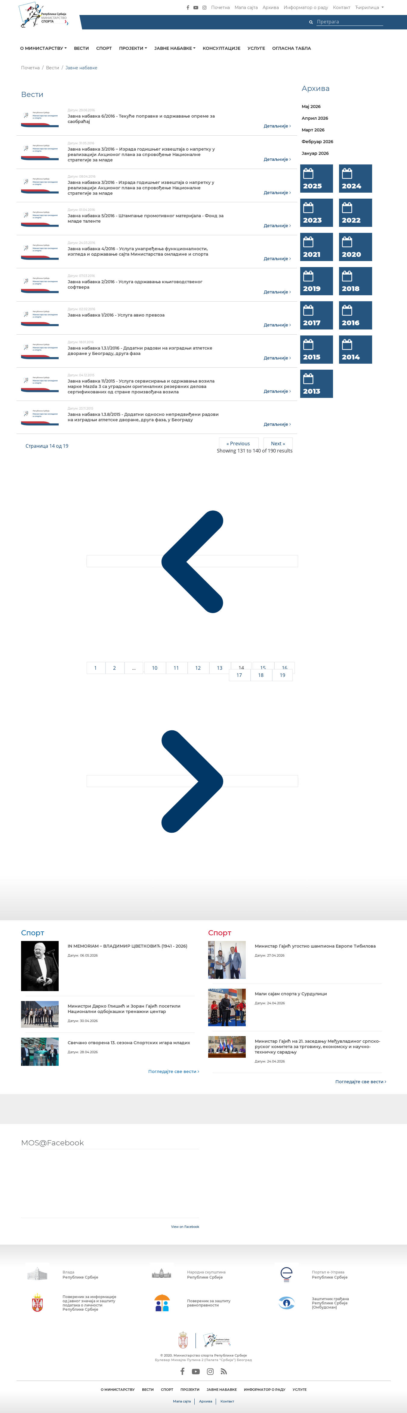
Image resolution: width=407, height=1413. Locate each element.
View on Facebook (185, 1226)
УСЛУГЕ (300, 1389)
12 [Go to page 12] (198, 667)
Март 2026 (313, 130)
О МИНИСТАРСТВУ (118, 1389)
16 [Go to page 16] (284, 667)
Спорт (104, 48)
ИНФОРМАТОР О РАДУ (264, 1389)
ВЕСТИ (148, 1389)
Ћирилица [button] (367, 7)
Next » (278, 443)
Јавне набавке (173, 48)
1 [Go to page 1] (96, 667)
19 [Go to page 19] (282, 675)
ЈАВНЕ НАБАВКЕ (222, 1389)
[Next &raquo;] (192, 781)
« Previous (239, 443)
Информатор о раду (306, 7)
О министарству (42, 48)
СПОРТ (167, 1389)
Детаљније (277, 126)
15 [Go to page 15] (263, 667)
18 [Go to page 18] (261, 675)
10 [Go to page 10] (155, 667)
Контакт (341, 7)
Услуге (256, 48)
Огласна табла (291, 48)
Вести (81, 48)
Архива (271, 7)
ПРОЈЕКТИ (189, 1389)
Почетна (220, 7)
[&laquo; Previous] (192, 561)
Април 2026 (315, 118)
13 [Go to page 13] (220, 667)
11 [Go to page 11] (177, 667)
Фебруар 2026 (317, 141)
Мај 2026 (311, 106)
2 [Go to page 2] (115, 667)
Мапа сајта (246, 7)
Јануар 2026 (315, 153)
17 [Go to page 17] (239, 675)
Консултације (221, 48)
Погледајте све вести (173, 1071)
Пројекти (132, 48)
